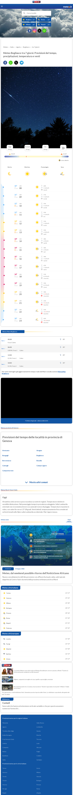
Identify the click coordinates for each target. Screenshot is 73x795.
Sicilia (4, 760)
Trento (4, 776)
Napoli (4, 793)
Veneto (38, 731)
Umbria (4, 743)
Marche (38, 735)
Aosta (38, 768)
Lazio (38, 743)
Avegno (39, 450)
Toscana (38, 739)
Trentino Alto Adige (8, 731)
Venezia (38, 776)
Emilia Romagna (7, 735)
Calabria (38, 756)
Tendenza (8, 568)
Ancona (4, 784)
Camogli (5, 465)
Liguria (4, 727)
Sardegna (39, 760)
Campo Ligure (41, 465)
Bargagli (5, 455)
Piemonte (5, 723)
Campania (5, 747)
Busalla (39, 460)
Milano (38, 772)
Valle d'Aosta (40, 723)
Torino (4, 768)
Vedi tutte (69, 520)
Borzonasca (6, 460)
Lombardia (39, 727)
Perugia (4, 789)
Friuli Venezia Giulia (8, 739)
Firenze (38, 784)
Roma (38, 789)
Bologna (38, 780)
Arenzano (5, 450)
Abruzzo (38, 747)
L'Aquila (38, 793)
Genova (4, 772)
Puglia (38, 751)
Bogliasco (40, 455)
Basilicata (5, 756)
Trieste (4, 780)
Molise (4, 751)
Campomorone (7, 470)
